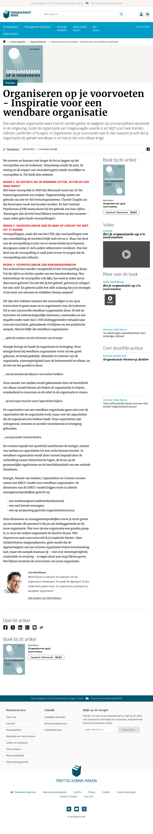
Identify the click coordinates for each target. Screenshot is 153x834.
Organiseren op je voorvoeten (114, 205)
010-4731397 (143, 26)
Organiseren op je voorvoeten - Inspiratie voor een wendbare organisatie (84, 42)
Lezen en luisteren (17, 742)
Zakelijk (49, 710)
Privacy (91, 792)
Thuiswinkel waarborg (24, 792)
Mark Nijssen (13, 149)
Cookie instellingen (126, 792)
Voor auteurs (13, 749)
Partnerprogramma (17, 761)
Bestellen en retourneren (21, 736)
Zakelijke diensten (55, 717)
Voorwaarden (13, 729)
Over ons (11, 717)
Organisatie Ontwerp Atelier (126, 359)
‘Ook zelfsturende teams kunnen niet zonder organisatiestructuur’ (125, 405)
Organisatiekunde (38, 42)
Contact (10, 723)
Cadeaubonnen (53, 729)
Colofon (77, 792)
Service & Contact (68, 796)
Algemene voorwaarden (55, 792)
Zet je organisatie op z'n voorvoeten (122, 287)
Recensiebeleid (15, 755)
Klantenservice (16, 710)
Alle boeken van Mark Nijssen (44, 598)
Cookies (106, 792)
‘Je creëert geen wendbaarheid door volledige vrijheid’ (124, 335)
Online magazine (17, 42)
